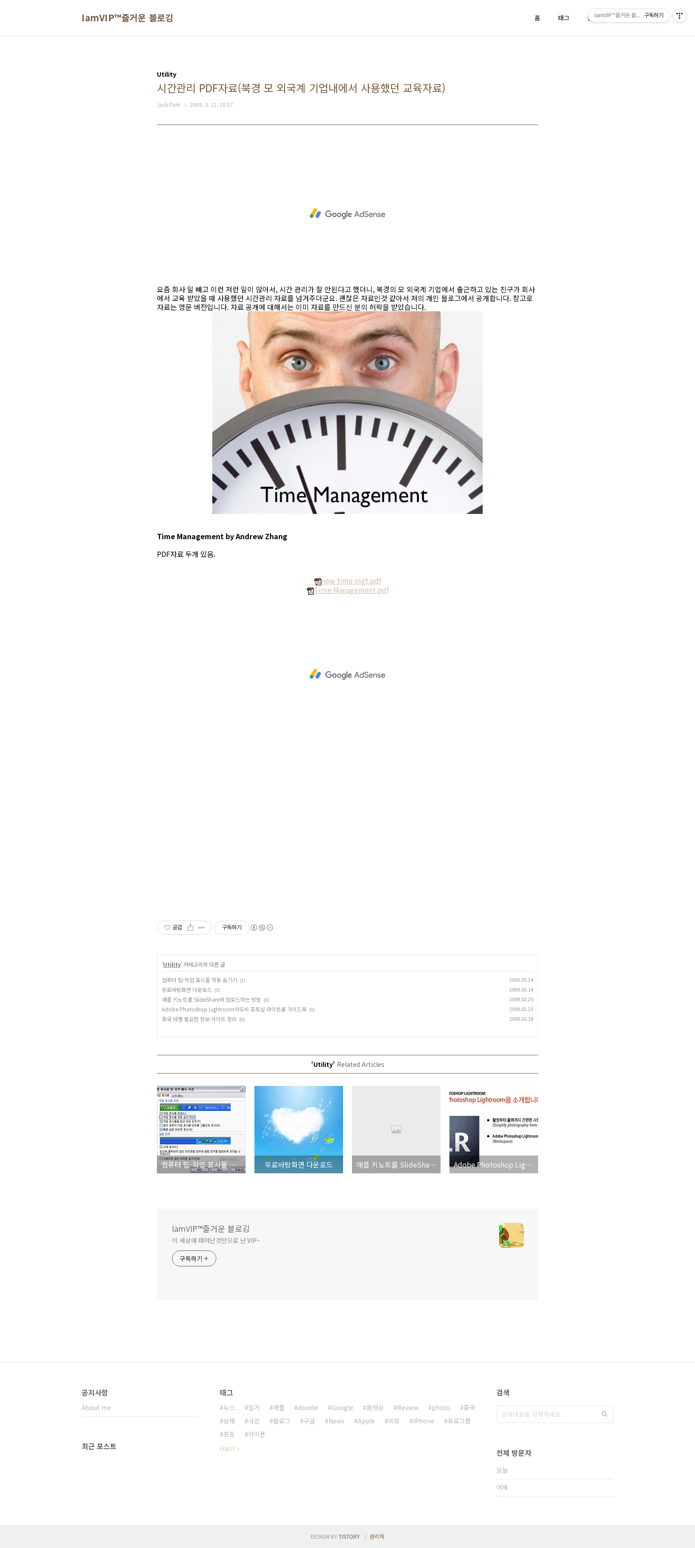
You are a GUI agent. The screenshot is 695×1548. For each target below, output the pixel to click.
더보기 (227, 1448)
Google (342, 1407)
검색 (604, 1414)
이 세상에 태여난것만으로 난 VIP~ (216, 1240)
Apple (366, 1420)
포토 (229, 1434)
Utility (172, 964)
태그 (564, 17)
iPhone (423, 1420)
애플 (279, 1407)
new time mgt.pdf (347, 580)
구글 (309, 1420)
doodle (308, 1407)
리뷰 (394, 1420)
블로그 (281, 1420)
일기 (254, 1407)
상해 (229, 1420)
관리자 (377, 1536)
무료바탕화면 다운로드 (187, 989)
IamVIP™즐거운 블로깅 (127, 18)
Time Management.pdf (348, 589)
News (336, 1420)
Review (407, 1407)
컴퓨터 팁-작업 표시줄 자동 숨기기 (199, 980)
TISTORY (349, 1536)
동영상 (375, 1407)
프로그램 (459, 1420)
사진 (254, 1420)
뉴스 (229, 1407)
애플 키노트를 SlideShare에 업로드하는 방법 (211, 999)
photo (441, 1407)
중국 (469, 1407)
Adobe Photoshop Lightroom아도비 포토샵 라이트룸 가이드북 (234, 1009)
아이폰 (257, 1434)
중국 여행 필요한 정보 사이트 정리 (199, 1019)
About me (96, 1407)
